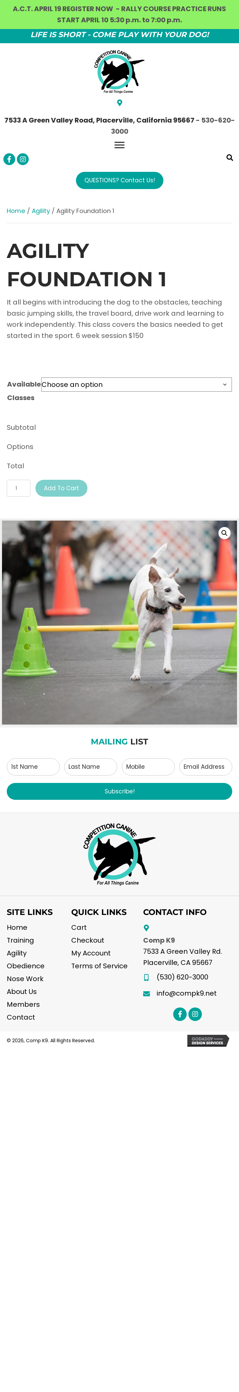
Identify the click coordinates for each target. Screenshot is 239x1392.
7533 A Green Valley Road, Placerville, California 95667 (99, 120)
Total (15, 466)
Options (20, 446)
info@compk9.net (187, 993)
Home (16, 211)
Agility (41, 211)
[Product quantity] (18, 488)
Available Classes (24, 390)
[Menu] (119, 145)
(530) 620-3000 (182, 977)
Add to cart (61, 488)
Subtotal (21, 427)
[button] (9, 159)
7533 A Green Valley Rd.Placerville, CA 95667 (182, 957)
